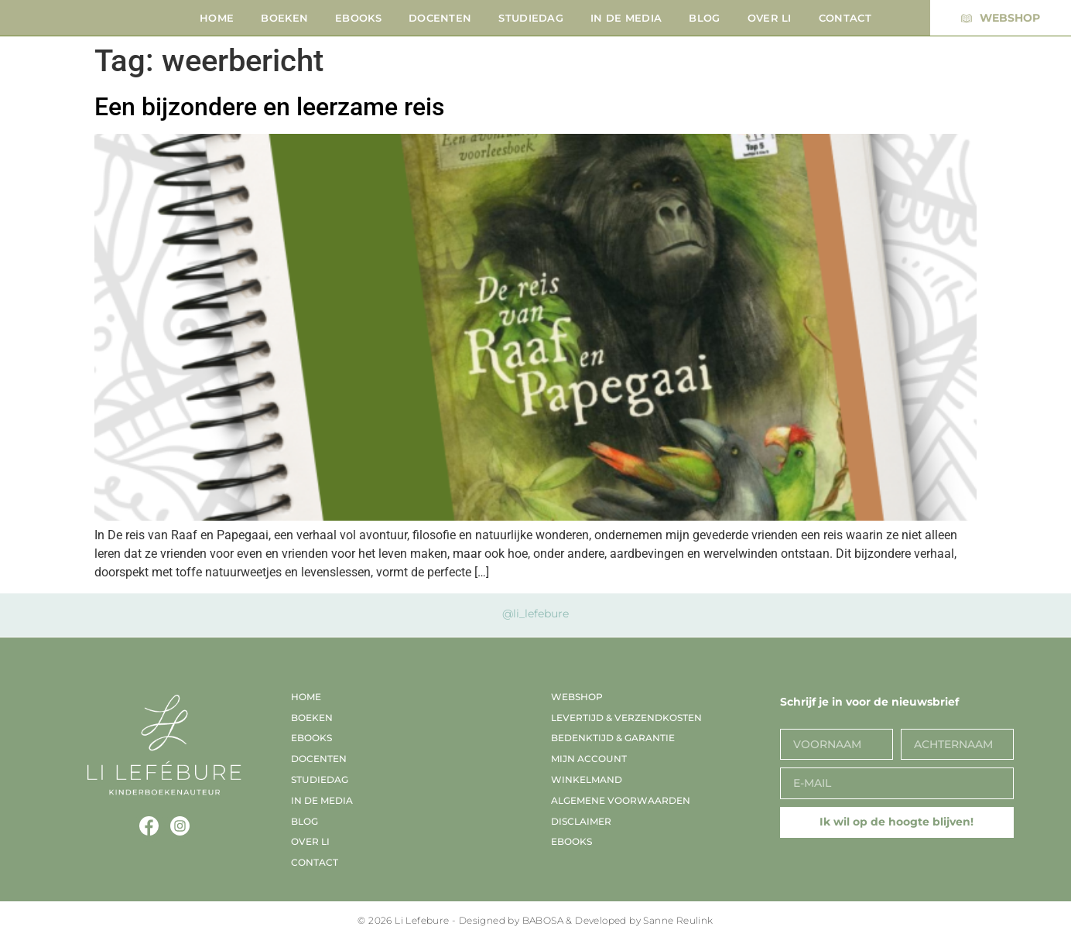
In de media (626, 18)
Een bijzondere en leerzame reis (269, 106)
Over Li (770, 18)
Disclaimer (581, 821)
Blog (704, 18)
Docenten (440, 18)
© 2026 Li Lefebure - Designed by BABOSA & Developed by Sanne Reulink (535, 920)
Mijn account (589, 758)
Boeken (284, 18)
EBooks (358, 18)
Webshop (577, 696)
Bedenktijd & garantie (613, 737)
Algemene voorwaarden (620, 800)
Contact (845, 18)
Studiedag (530, 18)
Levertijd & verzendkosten (626, 717)
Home (217, 18)
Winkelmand (586, 779)
